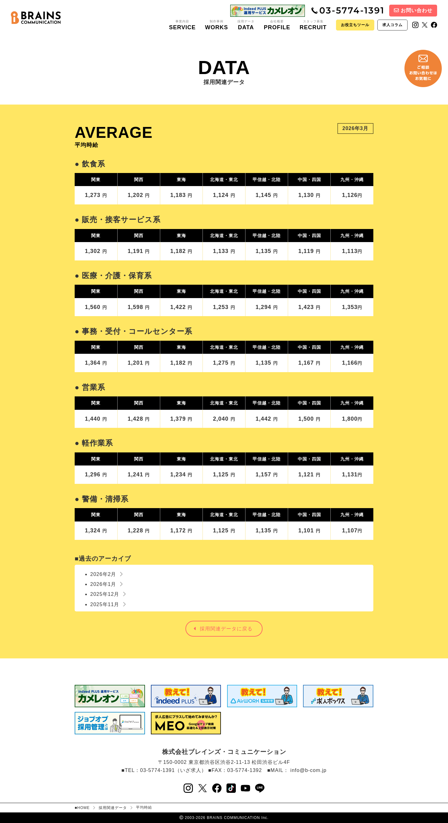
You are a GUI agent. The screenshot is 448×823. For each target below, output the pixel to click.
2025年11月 (108, 604)
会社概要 (277, 25)
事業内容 (182, 25)
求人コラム (392, 25)
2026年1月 (106, 584)
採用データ (245, 25)
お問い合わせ (413, 10)
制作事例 (216, 25)
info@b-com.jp (308, 770)
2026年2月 (106, 574)
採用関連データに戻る (223, 628)
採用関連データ (113, 808)
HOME (83, 808)
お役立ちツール (355, 25)
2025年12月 (108, 594)
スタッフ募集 (313, 25)
